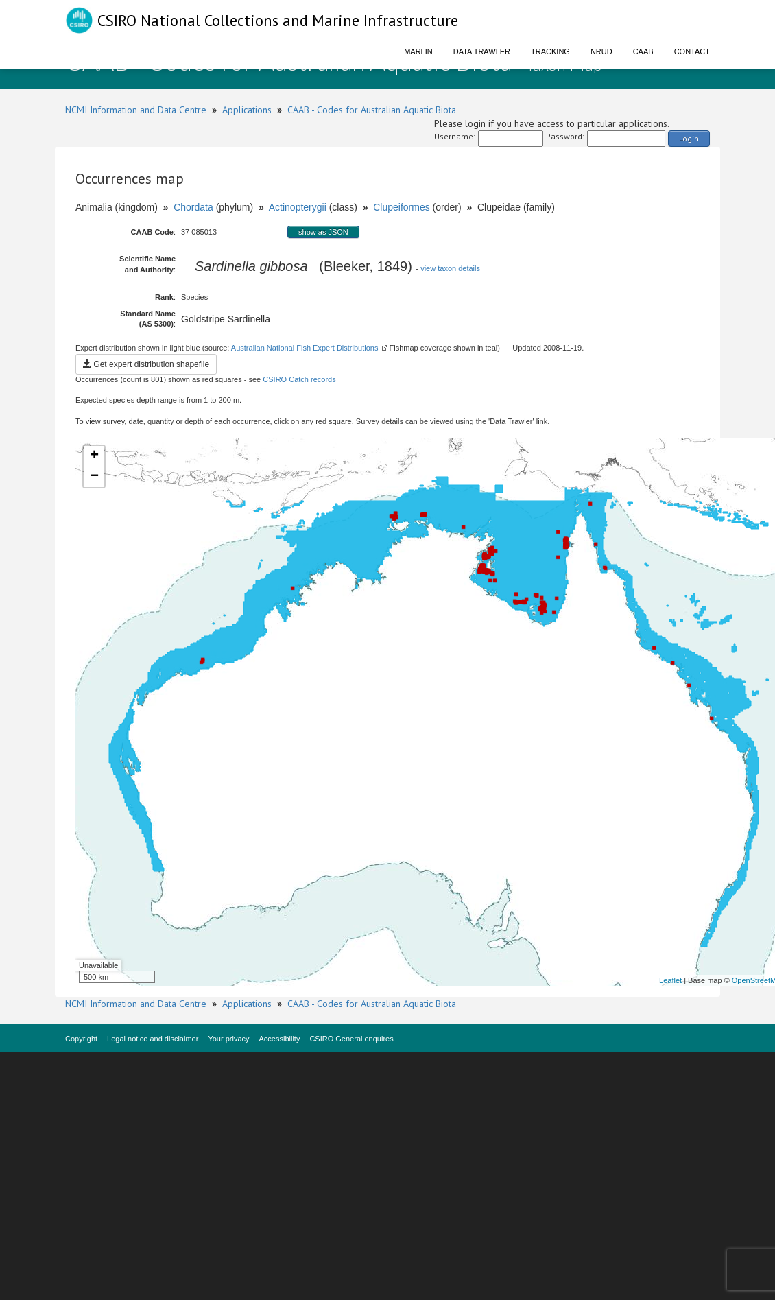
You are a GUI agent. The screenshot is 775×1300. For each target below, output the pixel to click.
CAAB (643, 51)
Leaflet (670, 980)
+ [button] (94, 456)
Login (689, 138)
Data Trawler (481, 51)
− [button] (94, 476)
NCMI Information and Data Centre (135, 110)
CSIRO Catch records (299, 379)
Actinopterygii (297, 207)
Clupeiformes (401, 207)
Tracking (550, 51)
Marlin (418, 51)
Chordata (193, 207)
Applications (247, 110)
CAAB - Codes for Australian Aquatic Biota (371, 110)
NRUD (601, 51)
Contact (692, 51)
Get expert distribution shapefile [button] (146, 364)
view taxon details (450, 268)
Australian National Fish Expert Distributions (305, 348)
